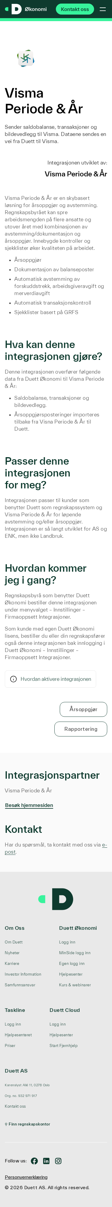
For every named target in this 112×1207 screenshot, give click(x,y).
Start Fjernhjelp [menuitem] (64, 1045)
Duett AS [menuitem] (16, 1070)
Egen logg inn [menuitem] (72, 963)
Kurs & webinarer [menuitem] (75, 985)
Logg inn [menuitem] (67, 942)
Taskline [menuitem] (15, 1010)
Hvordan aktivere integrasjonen (50, 679)
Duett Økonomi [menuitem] (78, 928)
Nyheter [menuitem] (12, 953)
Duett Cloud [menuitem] (65, 1010)
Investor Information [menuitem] (23, 974)
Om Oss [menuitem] (14, 928)
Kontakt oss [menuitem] (15, 1106)
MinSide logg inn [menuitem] (74, 953)
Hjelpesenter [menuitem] (70, 974)
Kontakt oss (75, 9)
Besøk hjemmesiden (29, 805)
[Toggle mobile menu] (102, 9)
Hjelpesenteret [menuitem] (18, 1035)
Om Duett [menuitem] (13, 942)
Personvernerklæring (26, 1177)
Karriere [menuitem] (12, 963)
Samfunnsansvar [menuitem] (20, 985)
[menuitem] (27, 1085)
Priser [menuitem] (10, 1045)
